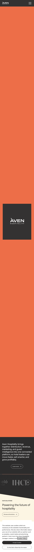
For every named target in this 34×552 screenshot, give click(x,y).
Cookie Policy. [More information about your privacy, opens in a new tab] (22, 538)
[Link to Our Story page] (17, 466)
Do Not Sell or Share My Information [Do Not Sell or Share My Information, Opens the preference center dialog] (17, 547)
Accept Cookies (17, 542)
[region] (17, 536)
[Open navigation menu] (29, 3)
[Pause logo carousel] (28, 482)
